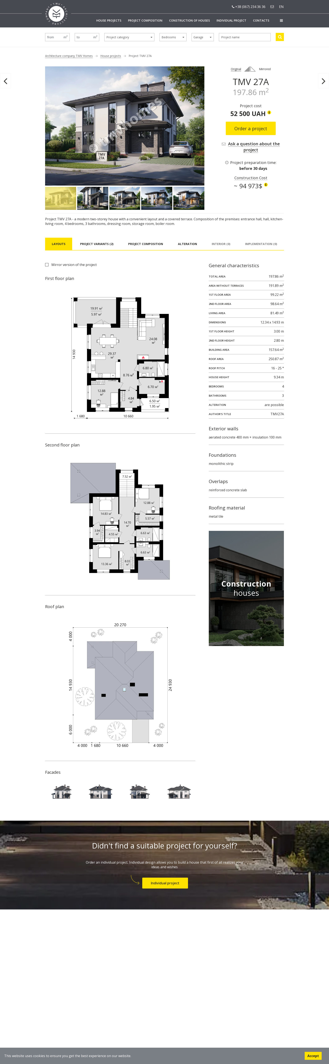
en (281, 6)
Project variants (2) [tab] (97, 244)
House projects (108, 20)
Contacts (261, 20)
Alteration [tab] (187, 244)
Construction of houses (189, 20)
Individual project (231, 20)
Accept (313, 1056)
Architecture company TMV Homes (69, 56)
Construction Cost (250, 177)
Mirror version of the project (74, 264)
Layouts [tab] (58, 244)
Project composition (145, 20)
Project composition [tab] (145, 244)
